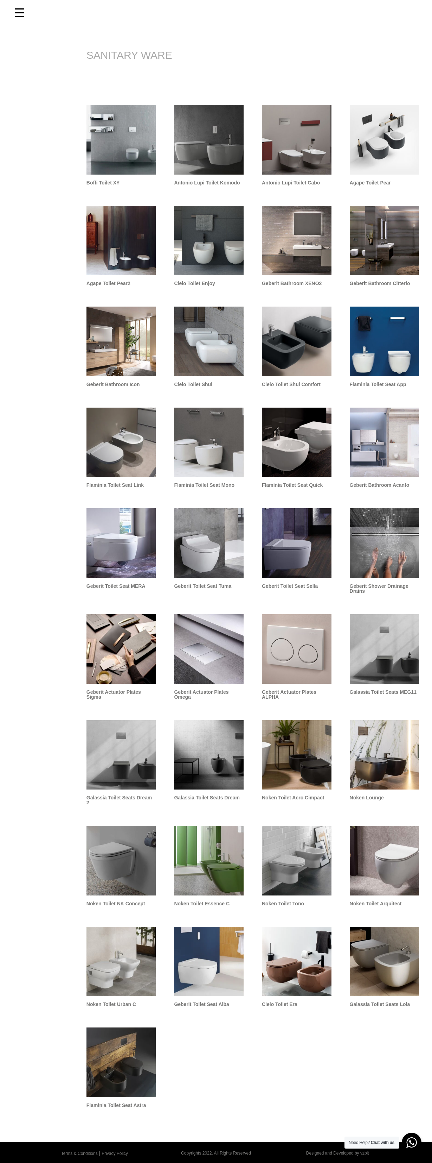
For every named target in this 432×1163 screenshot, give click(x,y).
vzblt (364, 1153)
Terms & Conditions (79, 1153)
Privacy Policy (115, 1153)
